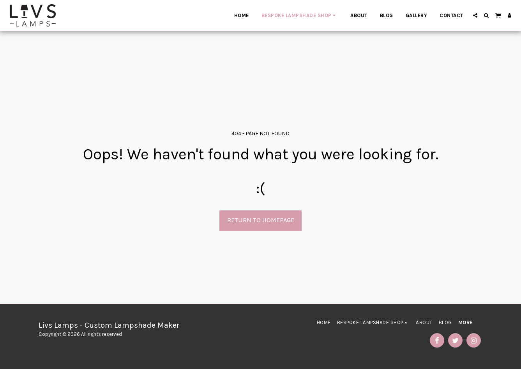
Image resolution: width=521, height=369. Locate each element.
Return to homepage (260, 220)
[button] (475, 15)
